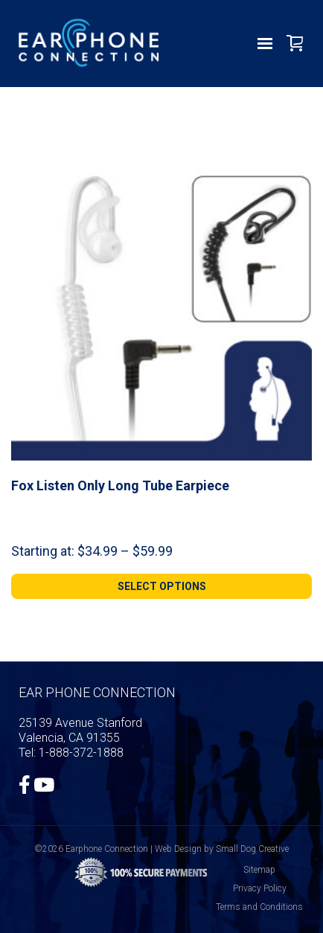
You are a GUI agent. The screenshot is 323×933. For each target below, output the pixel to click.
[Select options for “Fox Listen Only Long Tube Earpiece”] (161, 586)
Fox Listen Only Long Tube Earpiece (120, 485)
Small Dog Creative (252, 849)
